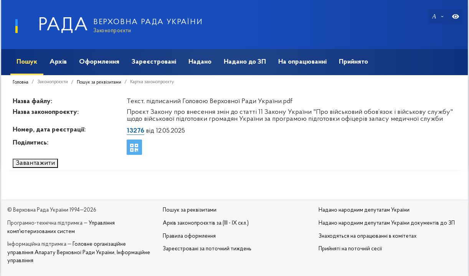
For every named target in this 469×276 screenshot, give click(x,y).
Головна (20, 82)
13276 (135, 131)
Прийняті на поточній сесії (350, 249)
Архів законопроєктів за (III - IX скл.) (206, 223)
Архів (58, 62)
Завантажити (35, 163)
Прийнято (353, 62)
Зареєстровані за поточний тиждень (207, 249)
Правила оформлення (189, 236)
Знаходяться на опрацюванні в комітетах (367, 236)
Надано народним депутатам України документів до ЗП (387, 223)
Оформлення (99, 62)
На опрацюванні (302, 62)
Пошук (27, 62)
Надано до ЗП (245, 62)
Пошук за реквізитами (99, 82)
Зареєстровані (154, 62)
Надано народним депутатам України (364, 210)
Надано (199, 62)
